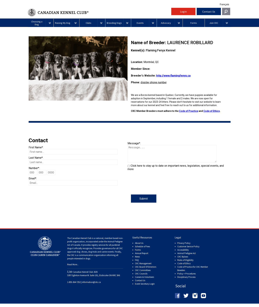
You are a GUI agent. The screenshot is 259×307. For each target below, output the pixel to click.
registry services (98, 248)
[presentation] (153, 187)
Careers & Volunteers (144, 280)
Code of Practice (188, 111)
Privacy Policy (183, 246)
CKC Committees (143, 273)
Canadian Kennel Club (99, 12)
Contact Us (208, 11)
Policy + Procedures (186, 277)
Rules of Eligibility (185, 263)
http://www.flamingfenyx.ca (173, 75)
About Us (139, 246)
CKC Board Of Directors (145, 270)
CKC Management (143, 266)
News (137, 260)
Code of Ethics (211, 111)
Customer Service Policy (188, 249)
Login (183, 11)
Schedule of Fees (142, 249)
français (224, 4)
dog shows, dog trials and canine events (95, 255)
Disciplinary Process (186, 280)
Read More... (73, 267)
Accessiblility (183, 253)
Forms (138, 253)
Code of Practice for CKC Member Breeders (192, 272)
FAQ (137, 263)
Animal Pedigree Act (186, 256)
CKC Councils (141, 277)
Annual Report (141, 256)
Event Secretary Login (145, 287)
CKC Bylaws (182, 260)
